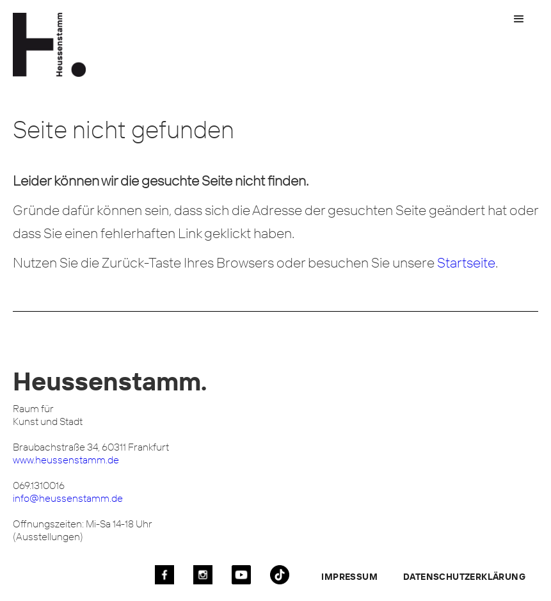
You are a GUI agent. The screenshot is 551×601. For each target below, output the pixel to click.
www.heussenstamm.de (66, 459)
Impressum (349, 576)
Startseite (466, 262)
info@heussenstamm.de (68, 498)
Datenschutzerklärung (464, 576)
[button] (519, 19)
